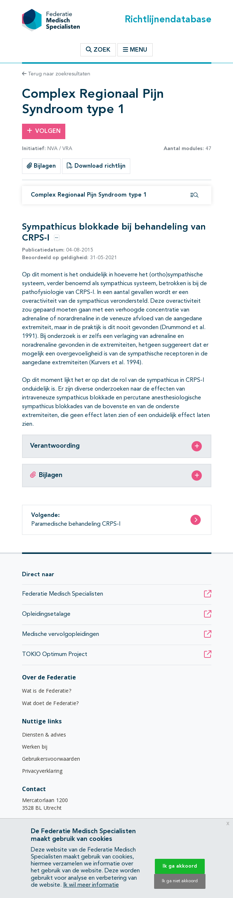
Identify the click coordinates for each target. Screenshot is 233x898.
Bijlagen (41, 166)
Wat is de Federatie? (46, 690)
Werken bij (35, 746)
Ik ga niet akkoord (180, 881)
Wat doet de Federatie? (50, 703)
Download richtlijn (96, 166)
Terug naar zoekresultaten (56, 74)
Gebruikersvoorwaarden (51, 758)
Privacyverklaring (42, 770)
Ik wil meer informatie (91, 885)
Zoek (98, 49)
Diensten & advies (44, 734)
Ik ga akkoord (180, 866)
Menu (135, 49)
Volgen (44, 131)
